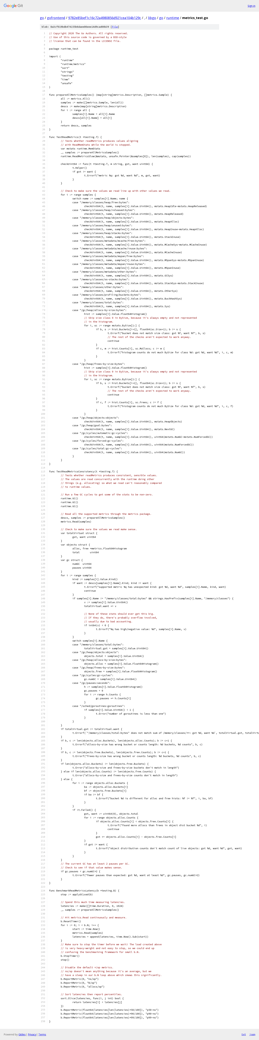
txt (243, 1034)
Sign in (251, 6)
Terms (42, 1034)
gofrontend (56, 18)
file (115, 26)
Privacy (32, 1034)
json (252, 1034)
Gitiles (22, 1034)
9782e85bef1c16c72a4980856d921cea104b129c (104, 18)
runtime (172, 18)
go (42, 18)
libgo (152, 18)
